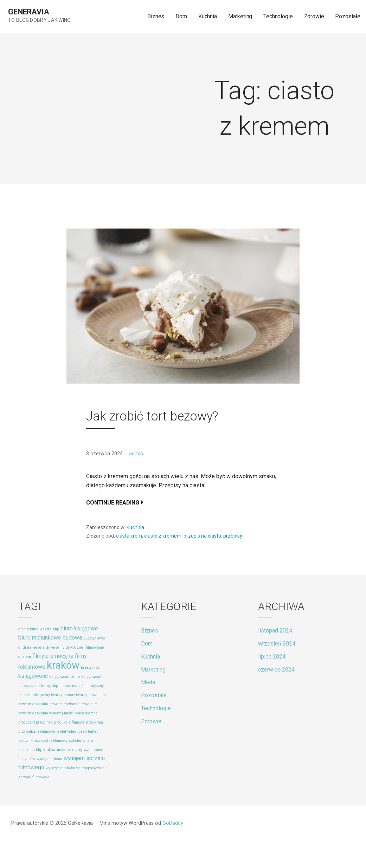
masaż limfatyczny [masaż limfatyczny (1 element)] (88, 685)
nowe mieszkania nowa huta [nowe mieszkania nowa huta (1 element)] (74, 704)
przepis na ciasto (202, 536)
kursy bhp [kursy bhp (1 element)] (49, 685)
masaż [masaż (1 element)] (65, 685)
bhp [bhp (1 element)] (56, 629)
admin (136, 454)
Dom (181, 16)
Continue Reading (112, 502)
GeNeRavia (28, 11)
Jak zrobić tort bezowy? (152, 416)
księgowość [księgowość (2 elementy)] (33, 676)
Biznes (155, 16)
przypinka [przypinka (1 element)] (94, 722)
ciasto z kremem (162, 536)
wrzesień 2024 (276, 643)
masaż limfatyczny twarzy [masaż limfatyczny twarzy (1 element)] (40, 695)
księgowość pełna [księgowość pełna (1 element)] (64, 676)
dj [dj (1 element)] (19, 647)
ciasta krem (129, 536)
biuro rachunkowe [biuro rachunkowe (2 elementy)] (39, 637)
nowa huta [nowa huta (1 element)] (97, 695)
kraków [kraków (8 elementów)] (63, 665)
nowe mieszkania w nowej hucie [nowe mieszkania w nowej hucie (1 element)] (45, 713)
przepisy (232, 536)
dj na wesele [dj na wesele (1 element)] (34, 647)
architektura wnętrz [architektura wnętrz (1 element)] (34, 629)
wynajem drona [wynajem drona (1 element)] (49, 759)
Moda (148, 682)
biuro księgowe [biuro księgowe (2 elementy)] (79, 628)
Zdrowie (314, 16)
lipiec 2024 (271, 656)
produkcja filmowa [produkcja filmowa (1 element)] (69, 722)
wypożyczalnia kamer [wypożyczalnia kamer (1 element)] (64, 768)
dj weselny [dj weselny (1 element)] (55, 647)
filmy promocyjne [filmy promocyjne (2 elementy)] (52, 656)
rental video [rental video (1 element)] (66, 731)
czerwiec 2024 (276, 669)
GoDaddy (172, 823)
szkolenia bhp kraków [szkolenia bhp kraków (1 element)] (37, 749)
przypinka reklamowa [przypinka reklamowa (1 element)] (36, 731)
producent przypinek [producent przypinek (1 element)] (35, 722)
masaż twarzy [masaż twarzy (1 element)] (75, 695)
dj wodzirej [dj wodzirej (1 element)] (75, 647)
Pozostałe (347, 16)
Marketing (240, 16)
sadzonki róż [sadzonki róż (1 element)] (29, 740)
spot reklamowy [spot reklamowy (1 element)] (54, 740)
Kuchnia (207, 16)
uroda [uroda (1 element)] (61, 749)
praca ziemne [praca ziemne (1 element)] (86, 713)
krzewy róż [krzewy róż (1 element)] (90, 667)
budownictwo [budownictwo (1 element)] (94, 638)
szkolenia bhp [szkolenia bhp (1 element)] (81, 740)
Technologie (278, 16)
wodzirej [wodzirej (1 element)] (75, 749)
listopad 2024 (275, 630)
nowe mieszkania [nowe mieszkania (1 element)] (33, 704)
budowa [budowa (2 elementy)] (72, 637)
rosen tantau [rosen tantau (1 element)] (87, 731)
